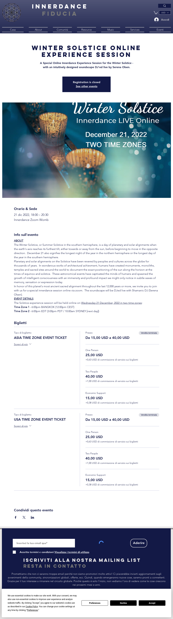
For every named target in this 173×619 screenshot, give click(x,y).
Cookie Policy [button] (32, 606)
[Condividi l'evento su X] (24, 517)
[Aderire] (138, 543)
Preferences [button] (32, 610)
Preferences (94, 603)
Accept (152, 603)
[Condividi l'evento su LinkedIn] (32, 517)
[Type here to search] (135, 7)
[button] (156, 12)
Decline (123, 603)
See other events (86, 86)
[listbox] (165, 13)
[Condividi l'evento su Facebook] (15, 517)
